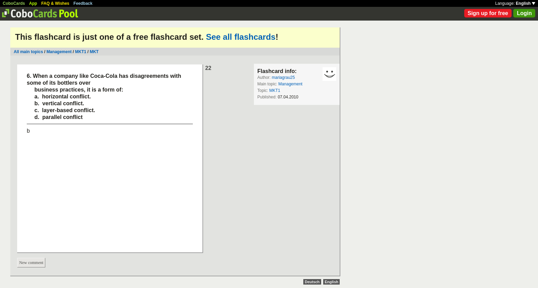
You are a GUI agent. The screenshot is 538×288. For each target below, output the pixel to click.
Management (58, 51)
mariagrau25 (283, 77)
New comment (31, 262)
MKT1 (80, 51)
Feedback (82, 3)
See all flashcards (241, 36)
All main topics (28, 51)
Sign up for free (488, 13)
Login (524, 13)
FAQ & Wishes (55, 3)
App (33, 3)
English (525, 3)
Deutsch (312, 282)
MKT (94, 51)
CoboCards (14, 3)
